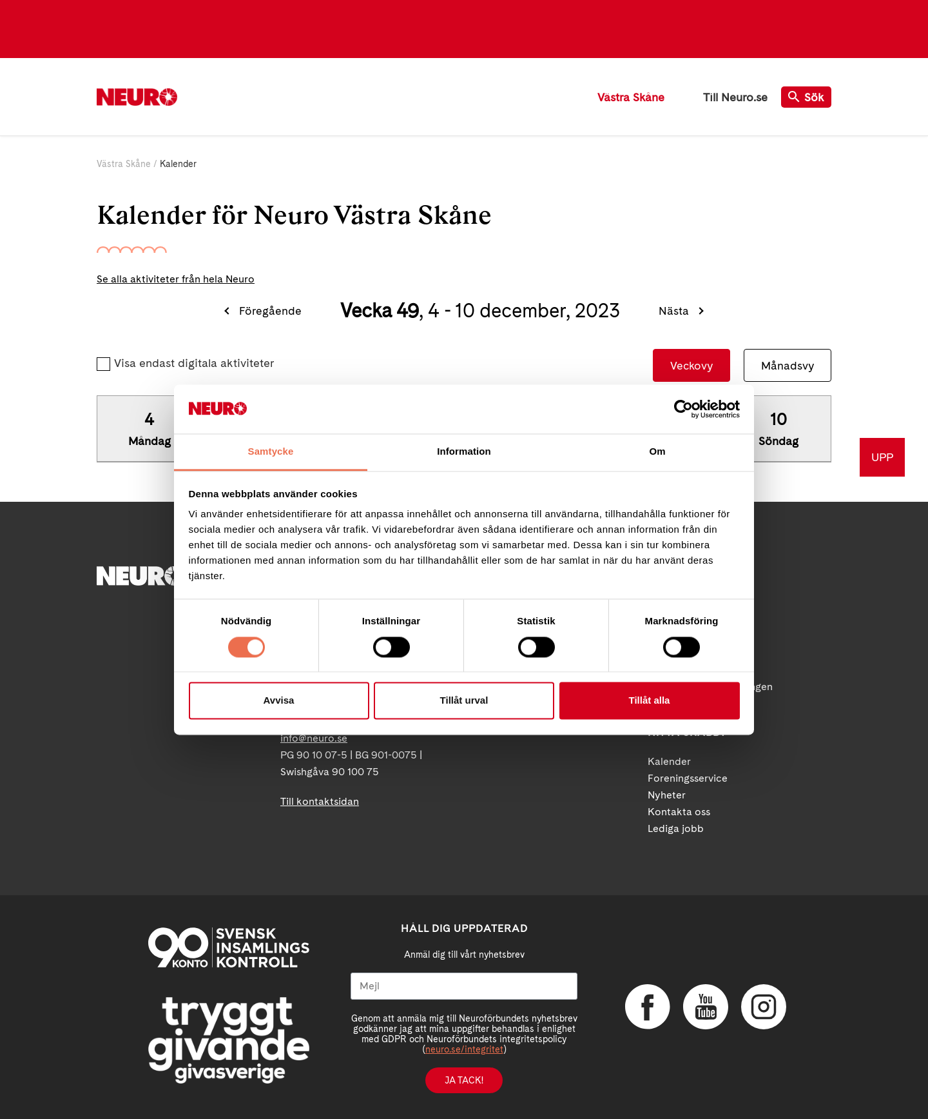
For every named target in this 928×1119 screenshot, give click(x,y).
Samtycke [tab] (271, 451)
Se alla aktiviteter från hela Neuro (176, 279)
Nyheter (667, 795)
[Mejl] (464, 986)
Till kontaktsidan (319, 801)
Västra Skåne (630, 97)
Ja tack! (464, 1080)
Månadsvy (787, 365)
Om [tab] (657, 451)
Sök (806, 97)
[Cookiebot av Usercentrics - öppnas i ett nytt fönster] (683, 409)
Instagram (763, 1006)
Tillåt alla (649, 700)
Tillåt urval (464, 700)
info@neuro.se (313, 738)
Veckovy (691, 365)
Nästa (674, 310)
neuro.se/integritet (464, 1049)
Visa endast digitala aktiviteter (194, 363)
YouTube (705, 1006)
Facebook (647, 1006)
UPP (882, 457)
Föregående (270, 310)
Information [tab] (464, 451)
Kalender (669, 761)
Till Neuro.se (735, 97)
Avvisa (279, 700)
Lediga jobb (676, 828)
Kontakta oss (679, 812)
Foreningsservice (688, 778)
